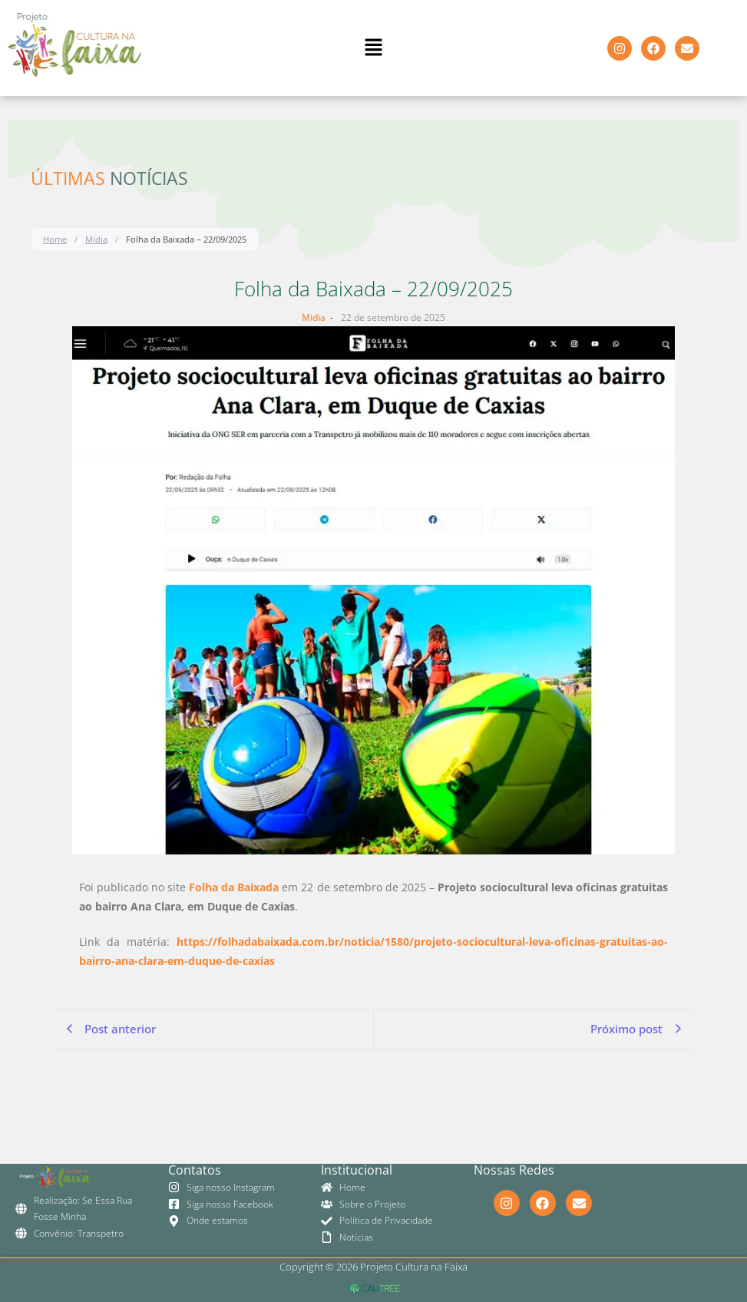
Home (55, 239)
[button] (373, 47)
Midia (96, 239)
